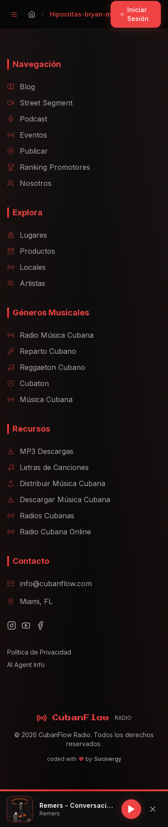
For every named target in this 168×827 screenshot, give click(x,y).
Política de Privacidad (39, 652)
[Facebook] (40, 625)
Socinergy (107, 759)
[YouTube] (26, 625)
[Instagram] (11, 625)
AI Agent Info (26, 664)
